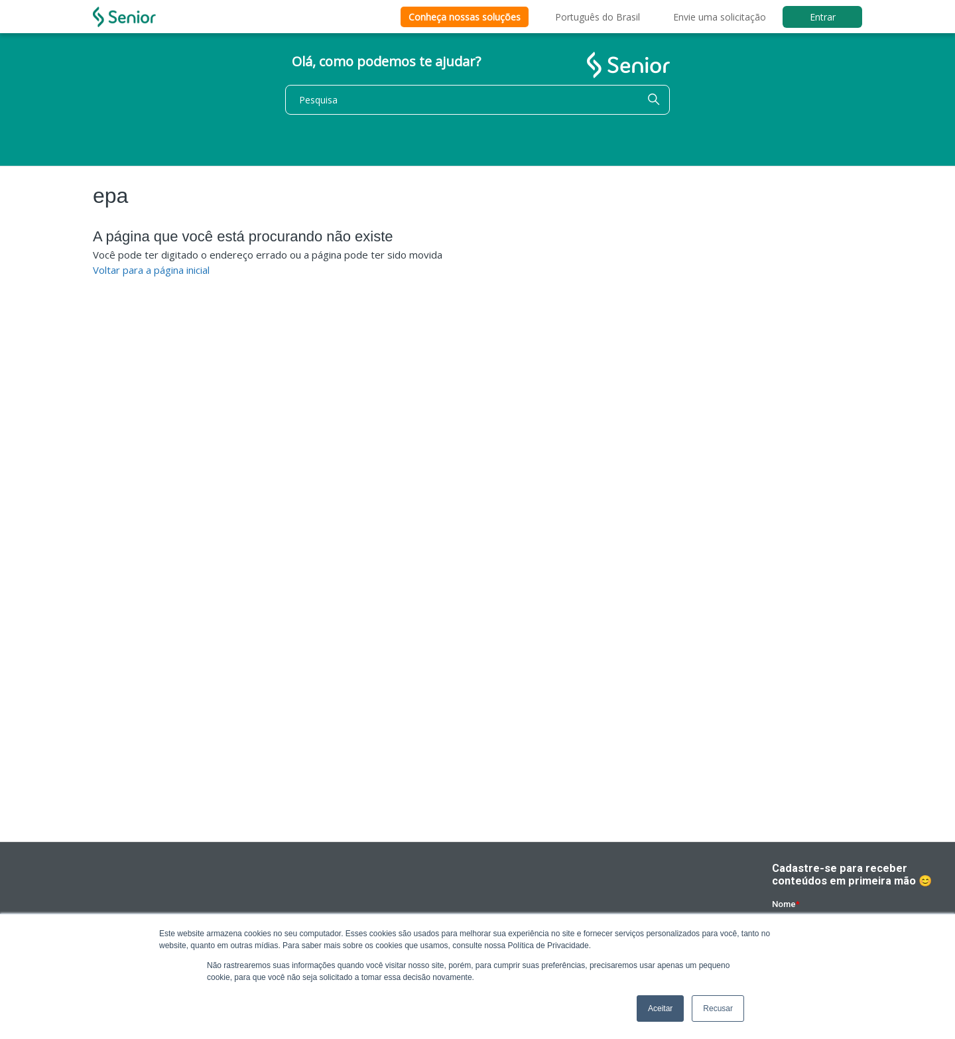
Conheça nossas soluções (465, 17)
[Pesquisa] (477, 100)
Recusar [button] (718, 1008)
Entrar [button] (823, 17)
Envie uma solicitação (719, 17)
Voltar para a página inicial (151, 269)
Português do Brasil (597, 17)
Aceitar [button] (660, 1008)
